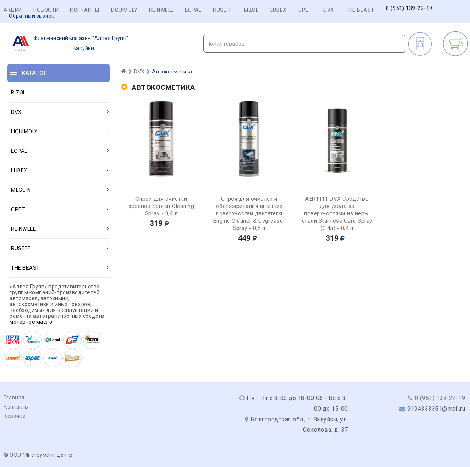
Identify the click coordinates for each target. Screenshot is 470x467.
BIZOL (251, 10)
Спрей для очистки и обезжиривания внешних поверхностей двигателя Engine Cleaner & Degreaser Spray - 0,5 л (249, 213)
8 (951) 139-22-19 (409, 8)
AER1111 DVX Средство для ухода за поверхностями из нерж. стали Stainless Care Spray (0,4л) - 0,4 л (337, 213)
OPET (305, 10)
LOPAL (193, 10)
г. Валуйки (68, 43)
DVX (328, 10)
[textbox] (304, 44)
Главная (14, 397)
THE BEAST (360, 10)
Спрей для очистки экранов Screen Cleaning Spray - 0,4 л (161, 206)
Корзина (15, 416)
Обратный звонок (31, 16)
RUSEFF (222, 10)
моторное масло (31, 322)
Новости (46, 10)
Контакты (84, 10)
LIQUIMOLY (124, 10)
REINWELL (161, 10)
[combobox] (304, 44)
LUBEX (278, 10)
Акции (13, 10)
